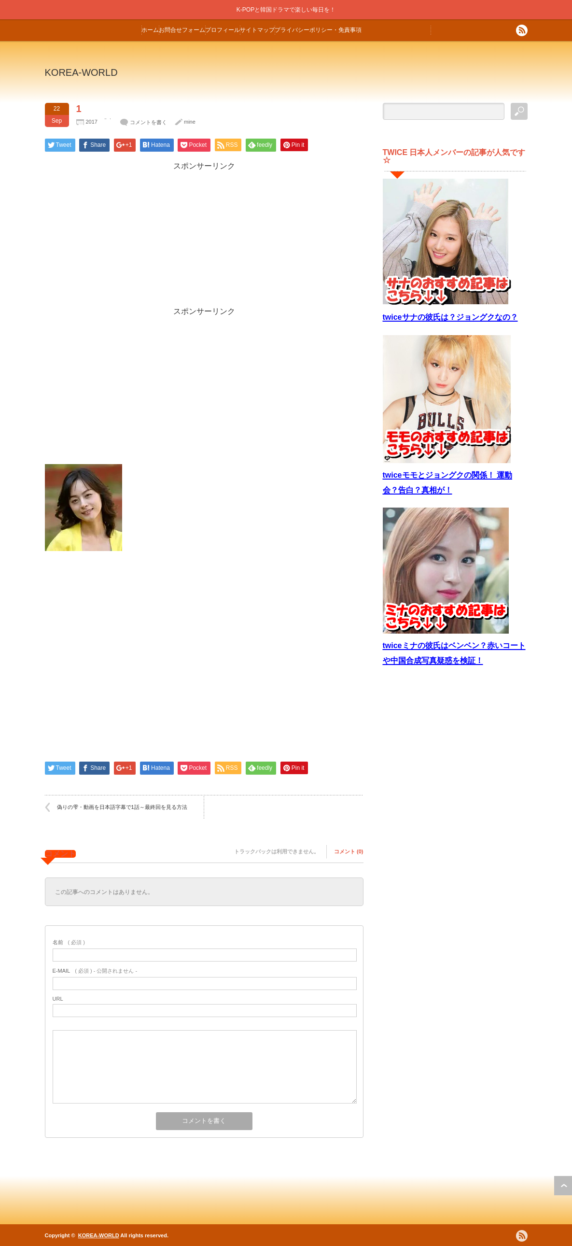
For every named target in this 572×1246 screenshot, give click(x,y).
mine (189, 122)
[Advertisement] (204, 239)
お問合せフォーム (182, 30)
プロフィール (222, 30)
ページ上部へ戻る (563, 1185)
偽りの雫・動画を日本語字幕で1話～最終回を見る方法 (122, 807)
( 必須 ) (69, 942)
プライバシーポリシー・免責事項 (318, 30)
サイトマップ (257, 30)
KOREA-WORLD (81, 72)
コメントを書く (148, 122)
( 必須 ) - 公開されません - (95, 971)
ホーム (150, 30)
